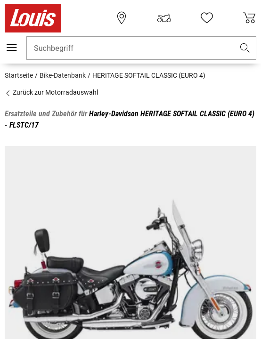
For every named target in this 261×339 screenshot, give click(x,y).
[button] (245, 48)
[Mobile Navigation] (12, 47)
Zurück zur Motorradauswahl (51, 92)
